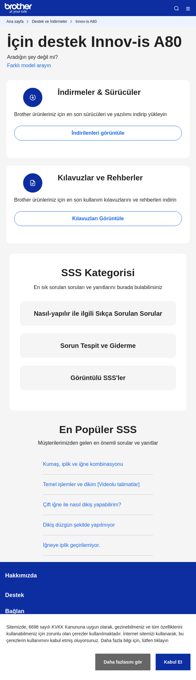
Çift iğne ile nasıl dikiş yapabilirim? (82, 504)
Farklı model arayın (29, 65)
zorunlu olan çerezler (67, 633)
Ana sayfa (14, 21)
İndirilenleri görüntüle (98, 133)
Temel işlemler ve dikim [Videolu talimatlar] (91, 484)
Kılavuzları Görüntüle (98, 218)
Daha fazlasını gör (123, 662)
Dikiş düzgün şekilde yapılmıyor (79, 525)
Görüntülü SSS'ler (98, 377)
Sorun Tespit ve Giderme (98, 345)
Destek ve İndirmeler (49, 21)
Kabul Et (173, 662)
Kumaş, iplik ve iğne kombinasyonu (83, 464)
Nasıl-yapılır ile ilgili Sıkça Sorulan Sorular (98, 313)
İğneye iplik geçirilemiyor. (71, 545)
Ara (176, 8)
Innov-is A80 (86, 21)
